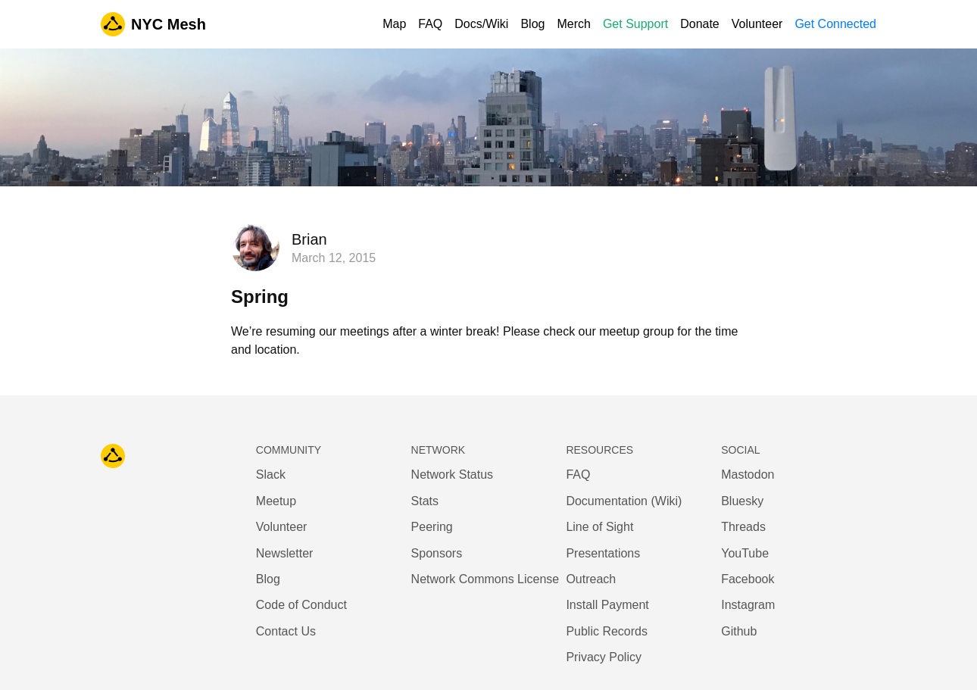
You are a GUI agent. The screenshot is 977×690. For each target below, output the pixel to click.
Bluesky (742, 501)
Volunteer (757, 23)
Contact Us (286, 631)
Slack (271, 474)
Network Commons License (485, 579)
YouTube (745, 553)
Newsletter (285, 553)
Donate (699, 23)
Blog (532, 23)
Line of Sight (599, 526)
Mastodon (747, 474)
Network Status (452, 474)
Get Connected (835, 23)
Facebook (747, 579)
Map (394, 23)
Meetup (276, 501)
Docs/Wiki (481, 23)
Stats (425, 501)
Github (739, 631)
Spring (260, 296)
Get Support (635, 23)
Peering (432, 526)
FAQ (430, 23)
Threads (743, 526)
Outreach (591, 579)
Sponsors (437, 553)
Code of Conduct (301, 604)
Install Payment (607, 604)
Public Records (607, 631)
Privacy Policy (603, 657)
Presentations (603, 553)
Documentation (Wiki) (624, 501)
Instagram (748, 604)
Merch (573, 23)
